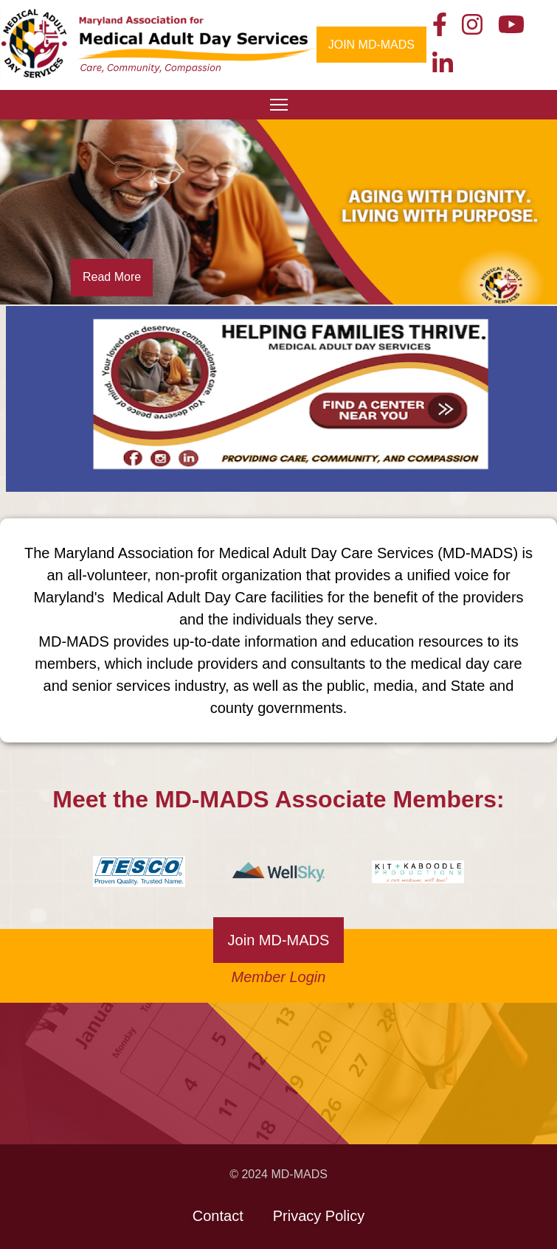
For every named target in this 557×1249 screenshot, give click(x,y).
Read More (112, 277)
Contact (218, 1216)
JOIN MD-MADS (371, 44)
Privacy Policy (318, 1216)
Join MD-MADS (279, 940)
